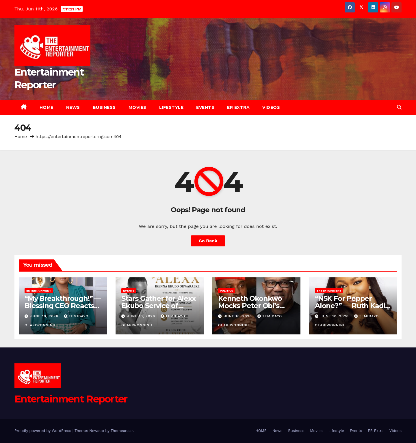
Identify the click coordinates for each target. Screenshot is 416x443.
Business (104, 107)
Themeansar (122, 431)
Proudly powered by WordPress (43, 431)
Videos (271, 107)
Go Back (208, 241)
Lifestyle (171, 107)
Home (20, 136)
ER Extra (238, 107)
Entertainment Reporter (70, 399)
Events (205, 107)
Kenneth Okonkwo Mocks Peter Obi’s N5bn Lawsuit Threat (253, 305)
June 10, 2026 (45, 316)
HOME (46, 107)
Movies (137, 107)
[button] (399, 107)
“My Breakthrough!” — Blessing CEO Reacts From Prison (63, 305)
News (73, 107)
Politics (226, 290)
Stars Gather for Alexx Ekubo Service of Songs (158, 305)
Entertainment (38, 290)
